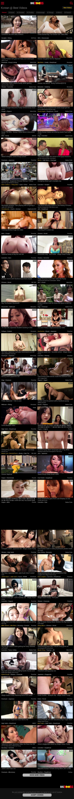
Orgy (39, 135)
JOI (53, 650)
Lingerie (45, 429)
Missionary (11, 772)
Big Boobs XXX (37, 3)
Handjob (4, 38)
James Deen (5, 576)
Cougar (3, 111)
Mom (9, 258)
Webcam (4, 404)
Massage (41, 12)
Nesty (39, 160)
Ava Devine (41, 331)
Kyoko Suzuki (5, 674)
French (68, 12)
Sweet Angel (41, 111)
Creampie (4, 62)
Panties (40, 258)
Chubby (31, 12)
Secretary (4, 747)
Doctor (40, 404)
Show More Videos (37, 775)
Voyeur (40, 429)
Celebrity (47, 87)
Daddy (46, 62)
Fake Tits (26, 453)
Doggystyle (48, 674)
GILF (39, 282)
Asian (12, 12)
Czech (12, 209)
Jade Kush (13, 576)
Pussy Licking (12, 62)
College (3, 331)
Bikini (59, 12)
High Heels (45, 160)
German (18, 209)
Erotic (39, 699)
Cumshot (10, 87)
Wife (39, 38)
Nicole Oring (41, 650)
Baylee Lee (4, 453)
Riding (9, 38)
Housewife (4, 306)
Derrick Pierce (13, 453)
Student (9, 331)
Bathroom (12, 306)
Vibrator (3, 87)
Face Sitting (41, 552)
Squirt (45, 380)
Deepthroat (53, 62)
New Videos (67, 7)
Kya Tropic (41, 723)
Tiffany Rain (15, 184)
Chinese (21, 12)
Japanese (11, 160)
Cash (21, 184)
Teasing (48, 650)
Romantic (41, 87)
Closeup (46, 355)
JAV (39, 209)
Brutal (56, 111)
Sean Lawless (5, 184)
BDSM (25, 576)
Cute (45, 502)
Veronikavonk (5, 209)
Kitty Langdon (42, 576)
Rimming (20, 625)
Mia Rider (41, 62)
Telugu (51, 12)
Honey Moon (41, 625)
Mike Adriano (5, 625)
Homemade (45, 38)
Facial (43, 282)
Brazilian (40, 772)
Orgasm (9, 111)
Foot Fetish (41, 478)
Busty (7, 135)
